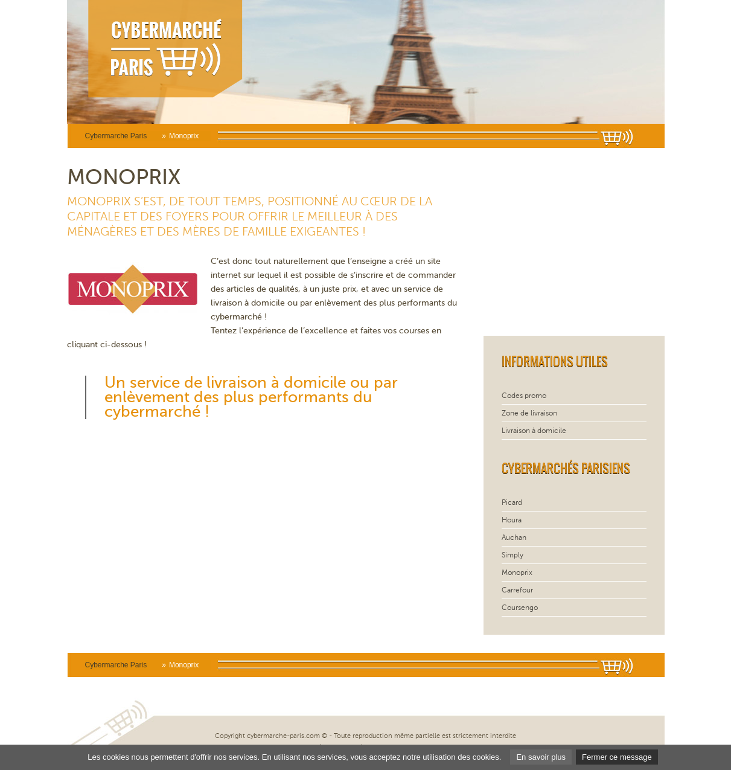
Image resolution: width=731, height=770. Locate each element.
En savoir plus (541, 757)
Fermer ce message (617, 757)
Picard (512, 502)
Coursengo (520, 607)
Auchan (514, 537)
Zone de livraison (529, 413)
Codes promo (524, 395)
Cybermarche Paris (116, 136)
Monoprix (517, 572)
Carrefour (517, 590)
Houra (512, 520)
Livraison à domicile (534, 430)
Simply (512, 555)
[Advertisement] (574, 242)
